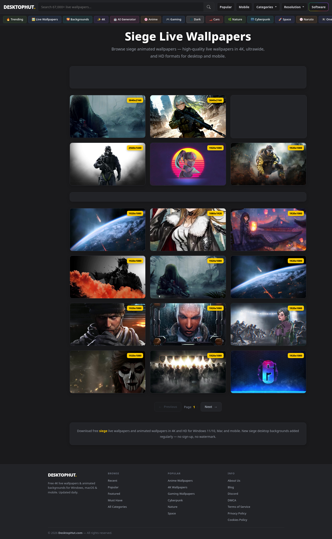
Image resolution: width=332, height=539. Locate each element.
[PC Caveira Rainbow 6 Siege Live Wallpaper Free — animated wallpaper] (108, 371)
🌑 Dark (195, 19)
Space (172, 513)
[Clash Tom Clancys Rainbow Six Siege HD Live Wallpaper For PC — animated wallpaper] (188, 324)
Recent (112, 481)
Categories (266, 7)
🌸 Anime (150, 19)
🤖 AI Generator (124, 19)
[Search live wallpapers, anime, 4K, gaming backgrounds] (120, 7)
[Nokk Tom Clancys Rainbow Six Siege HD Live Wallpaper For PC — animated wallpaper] (188, 277)
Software (319, 7)
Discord (233, 494)
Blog (231, 487)
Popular (226, 7)
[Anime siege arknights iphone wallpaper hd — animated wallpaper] (188, 229)
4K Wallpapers (177, 487)
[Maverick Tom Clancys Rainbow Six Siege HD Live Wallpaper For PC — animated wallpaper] (108, 324)
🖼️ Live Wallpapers (45, 19)
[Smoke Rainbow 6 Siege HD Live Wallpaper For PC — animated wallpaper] (108, 277)
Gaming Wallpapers (181, 494)
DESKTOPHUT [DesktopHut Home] (19, 7)
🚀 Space (284, 19)
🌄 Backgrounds (77, 19)
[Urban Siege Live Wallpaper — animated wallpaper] (188, 116)
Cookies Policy (237, 520)
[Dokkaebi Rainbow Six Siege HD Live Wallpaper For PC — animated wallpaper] (268, 324)
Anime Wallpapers (180, 481)
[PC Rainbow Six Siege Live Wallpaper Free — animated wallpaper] (188, 371)
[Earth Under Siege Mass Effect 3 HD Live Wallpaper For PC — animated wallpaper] (268, 277)
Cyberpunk (175, 500)
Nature (172, 507)
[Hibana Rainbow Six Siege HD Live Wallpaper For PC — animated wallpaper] (268, 229)
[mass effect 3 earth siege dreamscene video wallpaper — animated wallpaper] (108, 229)
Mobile (244, 7)
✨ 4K (101, 19)
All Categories (117, 507)
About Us (234, 481)
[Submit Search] (208, 7)
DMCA (232, 500)
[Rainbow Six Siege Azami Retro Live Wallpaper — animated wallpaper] (188, 164)
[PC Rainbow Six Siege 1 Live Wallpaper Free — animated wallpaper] (268, 371)
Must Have (115, 500)
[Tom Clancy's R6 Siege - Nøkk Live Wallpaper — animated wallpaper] (108, 116)
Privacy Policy (237, 513)
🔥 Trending (14, 19)
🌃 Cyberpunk (260, 19)
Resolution (294, 7)
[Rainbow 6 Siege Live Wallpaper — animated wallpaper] (108, 164)
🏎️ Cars (214, 19)
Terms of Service (239, 507)
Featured (114, 494)
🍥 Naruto (306, 19)
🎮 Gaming (173, 19)
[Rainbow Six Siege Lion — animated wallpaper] (268, 164)
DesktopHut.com (70, 533)
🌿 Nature (235, 19)
